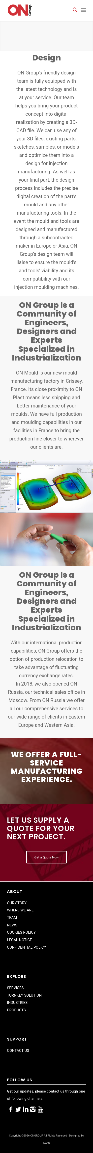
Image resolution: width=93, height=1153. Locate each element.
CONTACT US (18, 1050)
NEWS (12, 925)
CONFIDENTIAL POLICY (26, 947)
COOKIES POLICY (21, 932)
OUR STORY (17, 903)
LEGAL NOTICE (19, 940)
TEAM (12, 917)
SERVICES (15, 988)
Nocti (46, 1143)
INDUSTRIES (17, 1002)
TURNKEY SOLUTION (24, 995)
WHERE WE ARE (20, 910)
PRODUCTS (16, 1010)
